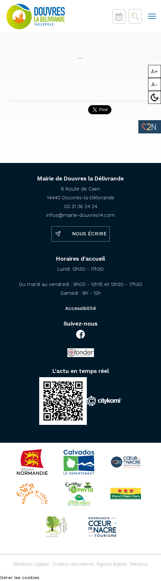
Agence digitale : (113, 564)
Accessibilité (80, 308)
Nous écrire (89, 234)
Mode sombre (154, 97)
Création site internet (73, 564)
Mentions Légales (31, 564)
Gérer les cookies (19, 577)
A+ (154, 71)
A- (154, 84)
